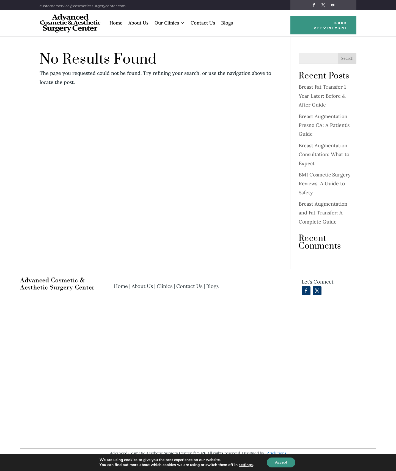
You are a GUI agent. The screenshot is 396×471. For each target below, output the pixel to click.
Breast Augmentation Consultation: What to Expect (324, 154)
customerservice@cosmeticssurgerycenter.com (83, 6)
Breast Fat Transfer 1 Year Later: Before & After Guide (322, 96)
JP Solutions (275, 453)
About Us (138, 23)
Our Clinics (167, 23)
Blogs (227, 23)
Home (115, 23)
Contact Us (203, 23)
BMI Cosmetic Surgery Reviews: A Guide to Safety (325, 183)
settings (246, 464)
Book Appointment (331, 25)
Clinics (164, 286)
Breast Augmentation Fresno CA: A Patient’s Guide (324, 125)
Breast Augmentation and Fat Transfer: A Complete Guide (323, 213)
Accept (281, 462)
